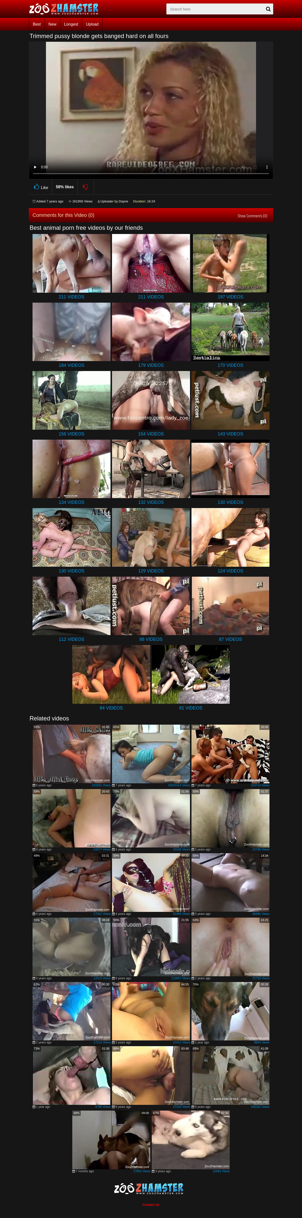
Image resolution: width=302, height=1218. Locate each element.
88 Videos (150, 639)
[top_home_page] (66, 9)
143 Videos (230, 433)
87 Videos (230, 639)
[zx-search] (219, 8)
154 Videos (151, 433)
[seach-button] (268, 8)
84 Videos (111, 707)
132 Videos (151, 502)
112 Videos (71, 639)
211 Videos (71, 296)
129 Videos (151, 570)
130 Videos (230, 502)
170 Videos (230, 365)
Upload (92, 24)
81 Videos (190, 707)
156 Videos (71, 433)
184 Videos (71, 365)
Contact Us (151, 1205)
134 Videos (71, 502)
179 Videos (151, 365)
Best (37, 24)
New (52, 24)
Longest (71, 24)
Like (40, 187)
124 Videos (230, 570)
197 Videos (230, 296)
